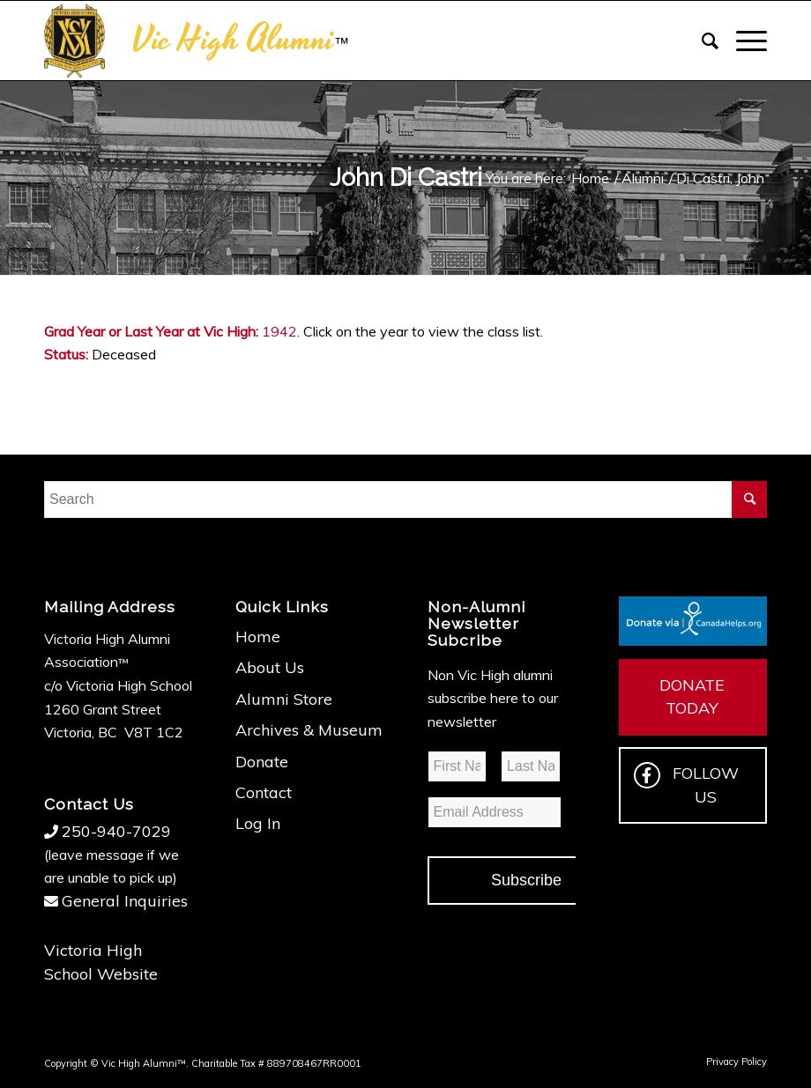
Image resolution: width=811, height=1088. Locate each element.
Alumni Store (283, 699)
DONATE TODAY (692, 696)
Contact (263, 792)
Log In (257, 823)
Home (257, 636)
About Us (269, 667)
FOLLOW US (687, 784)
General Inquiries (125, 901)
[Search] (701, 40)
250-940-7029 (116, 831)
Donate (261, 761)
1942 (279, 331)
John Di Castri (406, 177)
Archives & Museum (309, 730)
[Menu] (742, 40)
